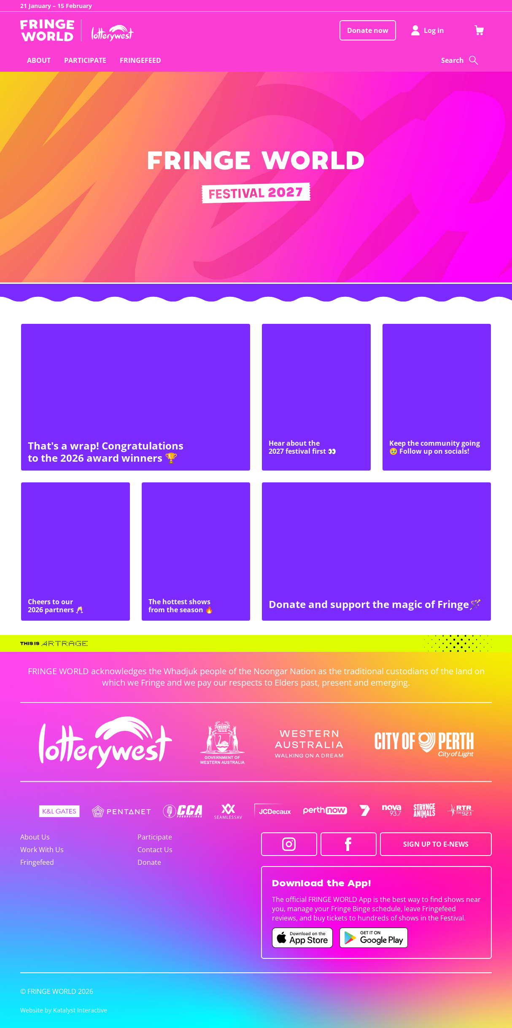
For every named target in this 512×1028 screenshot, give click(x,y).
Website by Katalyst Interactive (63, 1010)
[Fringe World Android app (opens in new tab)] (374, 938)
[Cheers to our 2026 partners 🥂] (75, 552)
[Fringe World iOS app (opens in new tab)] (302, 938)
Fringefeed (37, 862)
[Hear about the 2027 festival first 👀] (316, 397)
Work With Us (42, 849)
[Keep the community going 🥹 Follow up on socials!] (437, 397)
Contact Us (154, 849)
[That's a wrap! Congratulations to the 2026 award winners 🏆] (135, 397)
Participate (154, 837)
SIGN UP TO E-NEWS (436, 844)
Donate (149, 862)
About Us (35, 837)
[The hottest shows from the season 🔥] (196, 552)
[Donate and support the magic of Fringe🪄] (376, 552)
